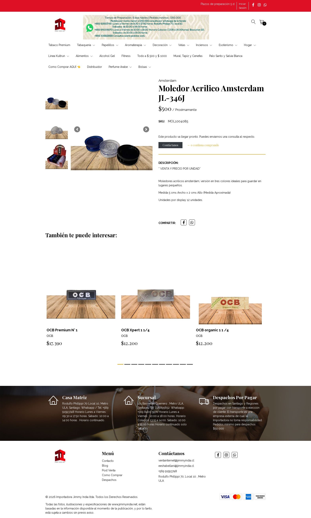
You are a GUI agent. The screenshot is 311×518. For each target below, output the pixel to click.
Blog (105, 465)
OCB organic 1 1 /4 (212, 330)
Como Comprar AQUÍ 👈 (64, 66)
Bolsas (144, 66)
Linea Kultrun (58, 56)
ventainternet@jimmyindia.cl (176, 460)
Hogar (250, 45)
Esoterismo (228, 45)
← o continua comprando (203, 145)
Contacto (108, 460)
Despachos (109, 479)
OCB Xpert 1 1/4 (135, 330)
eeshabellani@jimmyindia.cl (176, 465)
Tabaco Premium (59, 45)
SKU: (161, 121)
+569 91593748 (167, 471)
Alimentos (84, 56)
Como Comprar (112, 475)
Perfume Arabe (120, 66)
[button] (77, 129)
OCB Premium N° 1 (62, 330)
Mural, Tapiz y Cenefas (188, 56)
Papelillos (110, 45)
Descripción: (168, 162)
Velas (183, 45)
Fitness (126, 56)
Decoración (162, 45)
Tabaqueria (86, 45)
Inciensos (204, 45)
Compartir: (167, 223)
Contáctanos (170, 145)
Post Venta (108, 470)
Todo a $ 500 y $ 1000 (152, 56)
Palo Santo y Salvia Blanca (225, 56)
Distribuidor (94, 66)
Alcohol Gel (107, 56)
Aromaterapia (135, 45)
